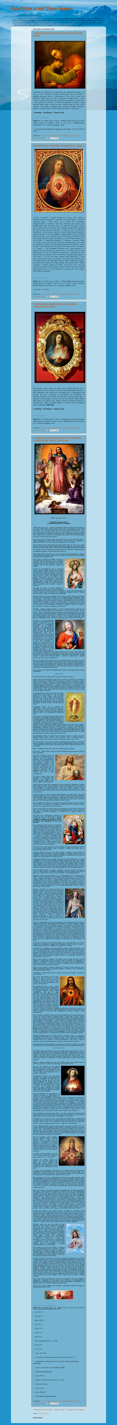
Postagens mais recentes (42, 1410)
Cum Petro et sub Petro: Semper (41, 9)
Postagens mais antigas (75, 1410)
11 (34, 1353)
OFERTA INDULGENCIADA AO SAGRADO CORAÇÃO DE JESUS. (55, 305)
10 (34, 1349)
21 (34, 1396)
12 (34, 1357)
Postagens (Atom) (43, 1413)
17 (34, 1380)
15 (34, 1371)
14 (34, 1367)
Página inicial (59, 1410)
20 (34, 1392)
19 (34, 1388)
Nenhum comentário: (39, 138)
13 (34, 1361)
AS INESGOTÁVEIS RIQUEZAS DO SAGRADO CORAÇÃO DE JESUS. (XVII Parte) (57, 439)
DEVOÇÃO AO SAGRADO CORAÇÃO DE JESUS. (58, 146)
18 (34, 1384)
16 (34, 1376)
